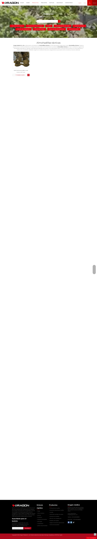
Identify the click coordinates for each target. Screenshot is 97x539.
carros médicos (21, 511)
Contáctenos (69, 2)
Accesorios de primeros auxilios (35, 25)
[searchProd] (47, 21)
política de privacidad (42, 525)
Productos (35, 2)
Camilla (49, 25)
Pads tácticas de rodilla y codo (21, 70)
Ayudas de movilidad (79, 25)
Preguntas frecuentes (42, 519)
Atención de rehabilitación (23, 29)
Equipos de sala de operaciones (56, 29)
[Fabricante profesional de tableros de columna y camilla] (13, 505)
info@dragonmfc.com (73, 514)
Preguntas (44, 2)
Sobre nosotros (40, 513)
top (95, 534)
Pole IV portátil (31, 513)
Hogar (22, 2)
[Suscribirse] (27, 526)
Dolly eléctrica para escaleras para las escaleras (22, 514)
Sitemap (46, 535)
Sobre (28, 2)
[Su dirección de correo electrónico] (19, 526)
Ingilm (61, 535)
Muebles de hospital (39, 29)
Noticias (51, 2)
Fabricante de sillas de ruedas (62, 25)
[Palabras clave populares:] (59, 21)
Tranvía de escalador (74, 29)
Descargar (60, 2)
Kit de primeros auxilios (17, 25)
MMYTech (57, 535)
